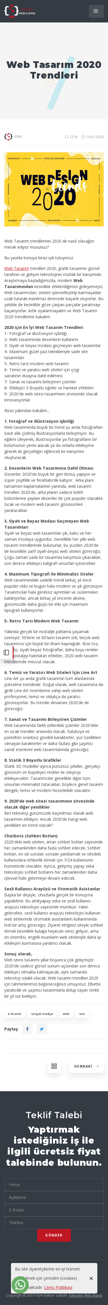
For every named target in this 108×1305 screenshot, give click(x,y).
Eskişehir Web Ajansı (85, 1295)
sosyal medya (42, 1013)
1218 (71, 136)
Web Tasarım (16, 268)
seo (82, 1013)
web (66, 1013)
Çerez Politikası (58, 1287)
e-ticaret (14, 1013)
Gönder (53, 1235)
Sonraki (87, 1066)
